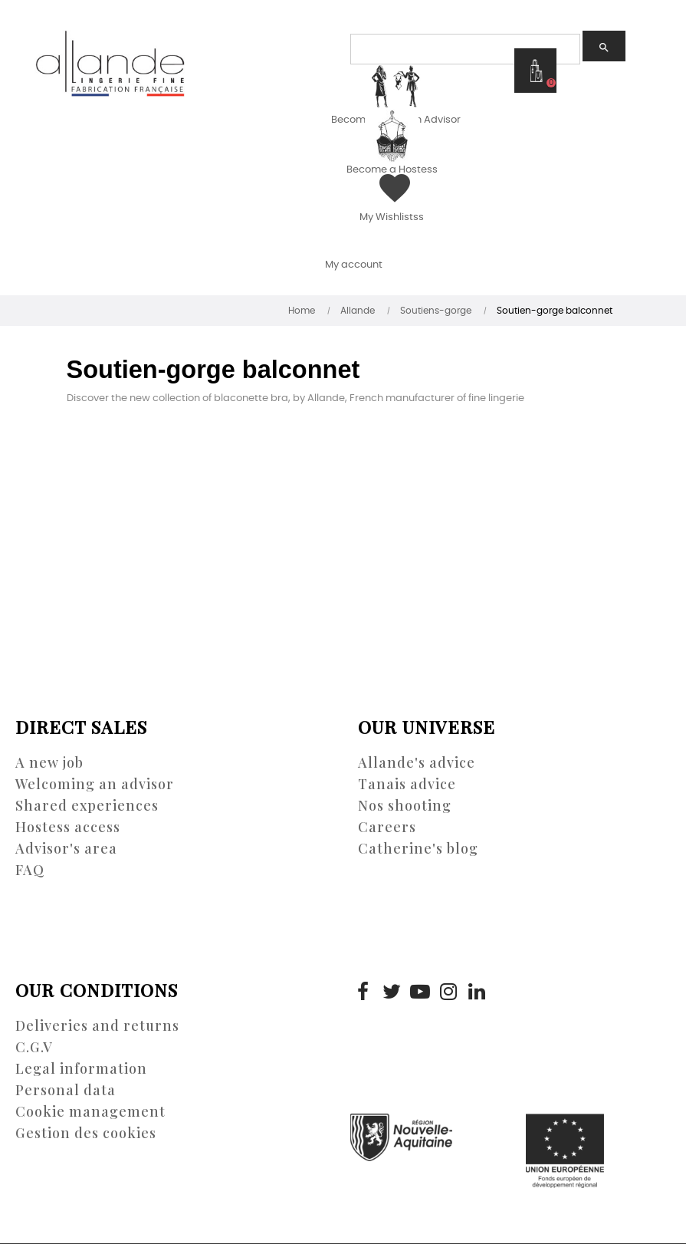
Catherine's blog (418, 848)
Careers (387, 827)
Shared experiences (87, 805)
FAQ (29, 870)
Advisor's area (66, 848)
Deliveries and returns (97, 1025)
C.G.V (34, 1047)
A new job (49, 762)
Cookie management (90, 1111)
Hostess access (67, 827)
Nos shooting (404, 805)
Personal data (65, 1090)
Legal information (81, 1068)
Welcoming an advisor (94, 784)
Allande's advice (416, 762)
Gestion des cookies (85, 1133)
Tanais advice (407, 784)
